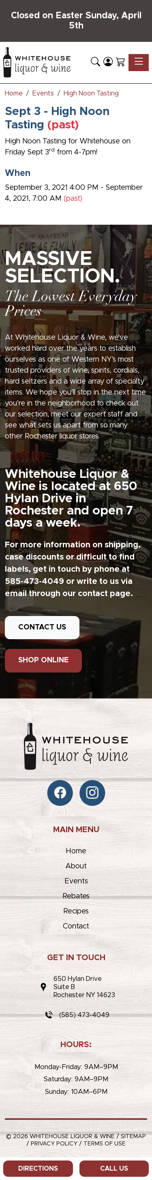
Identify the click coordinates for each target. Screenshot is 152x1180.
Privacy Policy (54, 1144)
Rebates (76, 896)
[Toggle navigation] (138, 62)
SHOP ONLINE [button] (43, 660)
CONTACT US (42, 627)
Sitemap (133, 1136)
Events (76, 881)
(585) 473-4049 (84, 1015)
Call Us (114, 1168)
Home (76, 851)
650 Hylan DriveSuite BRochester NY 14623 (84, 987)
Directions (38, 1168)
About (76, 866)
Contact (76, 926)
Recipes (76, 911)
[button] (95, 62)
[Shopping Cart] (120, 62)
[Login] (108, 62)
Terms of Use (104, 1144)
